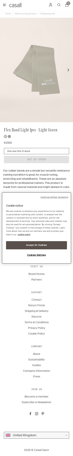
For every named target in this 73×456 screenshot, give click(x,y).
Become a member (36, 396)
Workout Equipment (25, 13)
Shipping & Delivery (36, 311)
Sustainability (36, 359)
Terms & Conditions (37, 322)
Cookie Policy (36, 333)
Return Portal (36, 305)
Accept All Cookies (36, 245)
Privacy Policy (36, 328)
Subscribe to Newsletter (36, 402)
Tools (8, 13)
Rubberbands (47, 13)
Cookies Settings (36, 255)
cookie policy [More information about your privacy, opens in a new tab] (24, 234)
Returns (36, 316)
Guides (36, 365)
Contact (37, 299)
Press (36, 376)
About (36, 354)
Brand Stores (36, 274)
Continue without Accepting (54, 197)
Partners (36, 279)
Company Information (36, 371)
